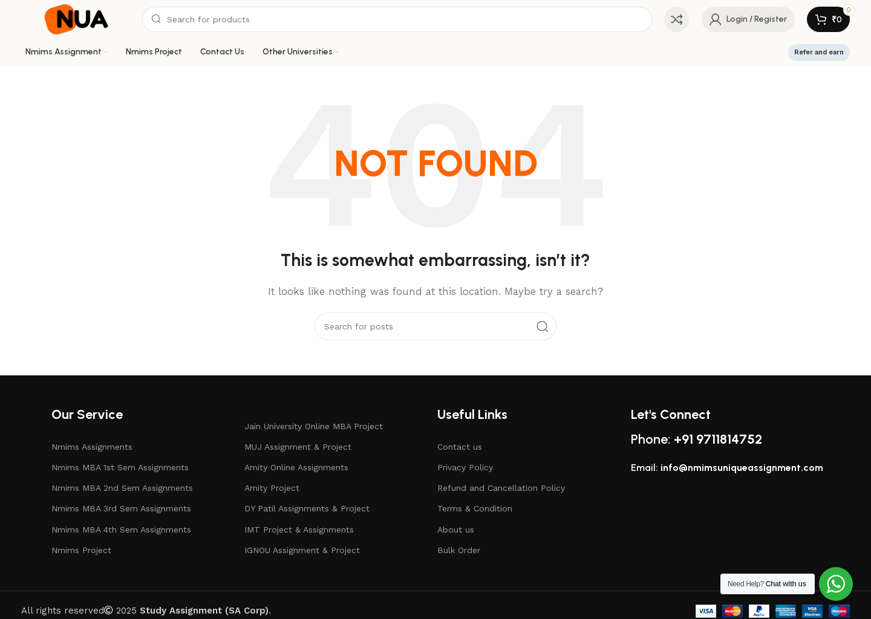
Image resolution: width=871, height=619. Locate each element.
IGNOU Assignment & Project (302, 550)
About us (455, 529)
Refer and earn (819, 52)
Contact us (459, 447)
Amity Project (271, 488)
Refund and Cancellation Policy (501, 488)
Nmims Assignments (91, 447)
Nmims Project (81, 550)
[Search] (397, 19)
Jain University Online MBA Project (313, 426)
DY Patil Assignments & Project (307, 508)
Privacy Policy (465, 467)
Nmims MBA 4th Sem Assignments (121, 529)
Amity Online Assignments (296, 467)
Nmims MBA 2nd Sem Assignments (122, 488)
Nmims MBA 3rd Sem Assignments (121, 508)
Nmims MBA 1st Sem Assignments (120, 467)
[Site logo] (75, 18)
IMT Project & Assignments (299, 529)
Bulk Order (458, 550)
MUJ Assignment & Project (297, 447)
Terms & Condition (474, 508)
